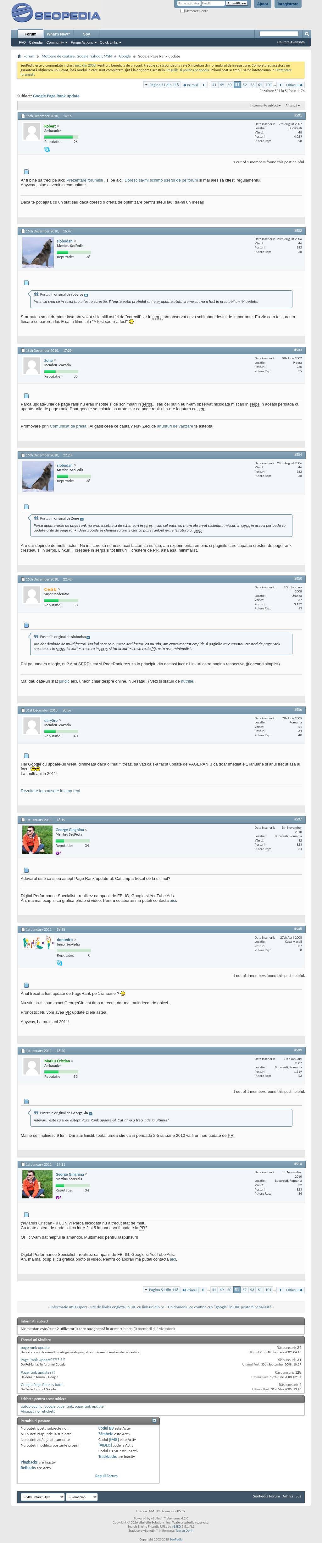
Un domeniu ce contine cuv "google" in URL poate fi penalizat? (219, 1307)
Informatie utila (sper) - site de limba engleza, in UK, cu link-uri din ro (107, 1307)
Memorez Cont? (194, 11)
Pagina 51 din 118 (164, 84)
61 (260, 84)
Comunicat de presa (68, 426)
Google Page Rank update (56, 96)
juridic (64, 681)
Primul (190, 85)
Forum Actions (82, 42)
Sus (298, 1496)
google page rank (58, 1406)
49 (222, 84)
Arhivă (287, 1496)
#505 (298, 578)
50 (229, 84)
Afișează (291, 105)
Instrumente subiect (264, 105)
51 (237, 84)
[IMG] (114, 1439)
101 (268, 84)
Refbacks (28, 1467)
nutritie (187, 681)
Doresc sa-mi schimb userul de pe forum (161, 180)
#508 (298, 929)
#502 (298, 230)
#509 (298, 1050)
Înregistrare (288, 4)
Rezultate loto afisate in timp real (50, 790)
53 (252, 84)
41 (214, 84)
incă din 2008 (85, 65)
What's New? (58, 34)
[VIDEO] (105, 1445)
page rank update (35, 1347)
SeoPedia (176, 1539)
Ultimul (294, 85)
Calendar (36, 42)
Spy (86, 34)
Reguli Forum (106, 1476)
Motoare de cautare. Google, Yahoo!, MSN (77, 56)
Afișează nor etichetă (38, 1411)
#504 (298, 454)
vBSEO (176, 1526)
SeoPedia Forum (266, 1496)
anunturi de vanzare (175, 426)
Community (55, 42)
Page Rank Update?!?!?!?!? (43, 1359)
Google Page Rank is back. (42, 1384)
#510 (298, 1164)
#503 (298, 350)
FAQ (22, 42)
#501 (298, 115)
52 (245, 84)
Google (124, 56)
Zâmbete (105, 1433)
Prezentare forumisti (84, 180)
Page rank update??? (38, 1372)
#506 (298, 709)
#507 (298, 819)
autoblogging (31, 1406)
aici (173, 900)
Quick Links (109, 42)
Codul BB (106, 1428)
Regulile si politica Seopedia (188, 70)
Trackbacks (107, 1456)
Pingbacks (29, 1462)
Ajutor (262, 4)
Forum (30, 34)
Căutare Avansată (291, 42)
